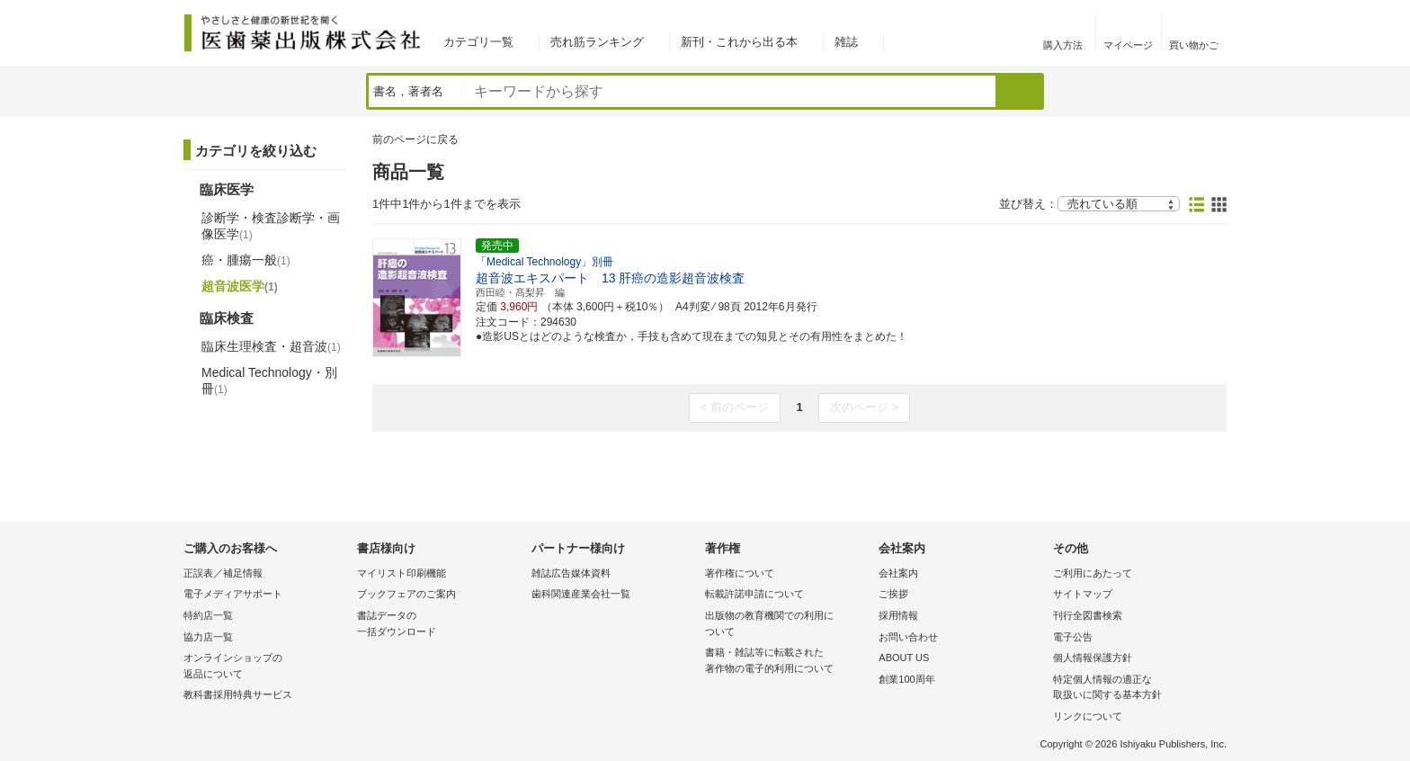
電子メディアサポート (232, 593)
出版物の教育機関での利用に (787, 625)
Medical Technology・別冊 (269, 380)
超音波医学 (239, 286)
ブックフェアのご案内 (406, 593)
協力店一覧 (208, 636)
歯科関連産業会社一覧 (580, 593)
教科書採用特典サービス (237, 694)
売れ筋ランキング (597, 42)
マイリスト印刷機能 (401, 573)
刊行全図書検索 (1087, 615)
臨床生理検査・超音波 (271, 346)
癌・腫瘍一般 (245, 260)
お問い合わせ (908, 636)
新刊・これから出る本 (739, 42)
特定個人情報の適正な (1135, 688)
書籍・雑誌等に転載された (787, 661)
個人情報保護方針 (1092, 657)
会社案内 (898, 573)
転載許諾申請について (754, 593)
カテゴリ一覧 (478, 42)
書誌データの (439, 625)
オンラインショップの (265, 667)
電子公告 (1073, 636)
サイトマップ (1082, 593)
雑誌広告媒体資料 (571, 573)
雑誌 (846, 42)
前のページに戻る (415, 139)
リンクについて (1087, 716)
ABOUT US (904, 657)
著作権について (739, 573)
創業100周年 (906, 679)
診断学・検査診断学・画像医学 (270, 225)
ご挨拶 (893, 593)
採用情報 (898, 615)
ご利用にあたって (1092, 573)
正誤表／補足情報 (223, 573)
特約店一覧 (208, 615)
